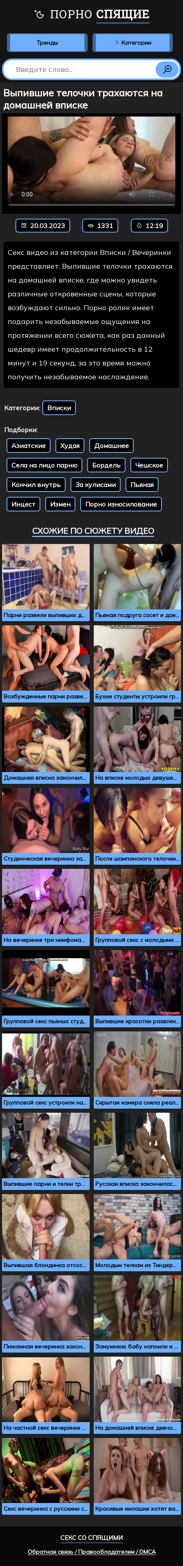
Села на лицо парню (44, 465)
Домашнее (111, 446)
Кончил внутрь (36, 485)
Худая (69, 446)
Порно (91, 15)
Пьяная (142, 485)
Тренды (47, 42)
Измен (60, 504)
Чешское (149, 465)
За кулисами (95, 485)
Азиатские (28, 446)
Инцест (23, 504)
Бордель (106, 465)
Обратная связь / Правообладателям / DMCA (92, 1551)
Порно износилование (121, 504)
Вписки (59, 408)
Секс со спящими (91, 1538)
